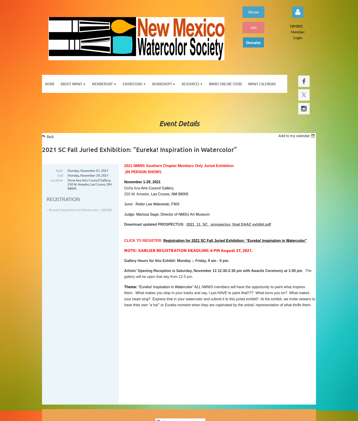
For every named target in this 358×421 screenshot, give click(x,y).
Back (50, 136)
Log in (297, 12)
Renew (253, 11)
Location (56, 180)
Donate (253, 42)
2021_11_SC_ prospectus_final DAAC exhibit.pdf (228, 224)
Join (253, 27)
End (60, 175)
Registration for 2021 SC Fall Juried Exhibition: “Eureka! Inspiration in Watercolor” (235, 241)
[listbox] (297, 136)
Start (59, 170)
